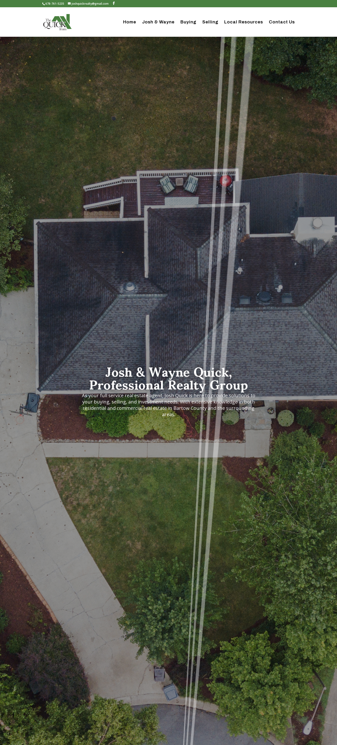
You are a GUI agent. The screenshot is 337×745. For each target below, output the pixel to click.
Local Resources (243, 22)
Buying (188, 22)
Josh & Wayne (158, 22)
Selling (210, 22)
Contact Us (282, 22)
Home (129, 22)
